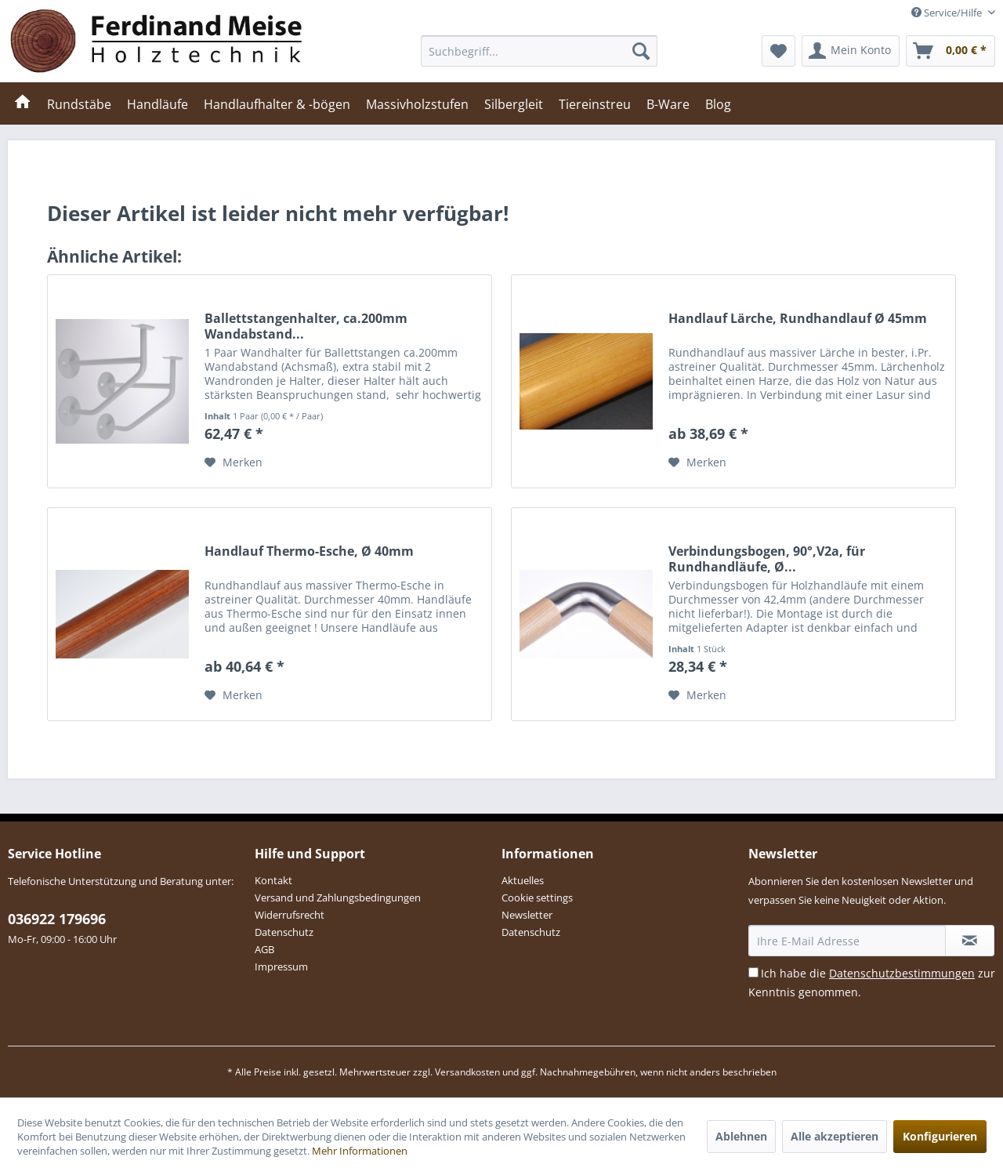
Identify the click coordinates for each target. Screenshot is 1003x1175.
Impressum (281, 966)
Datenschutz (284, 932)
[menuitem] (539, 51)
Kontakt (273, 880)
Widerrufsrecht (289, 915)
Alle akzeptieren (834, 1136)
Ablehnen (741, 1136)
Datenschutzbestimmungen (902, 973)
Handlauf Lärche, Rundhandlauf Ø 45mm (797, 318)
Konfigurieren (940, 1136)
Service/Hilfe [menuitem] (947, 12)
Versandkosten (467, 1072)
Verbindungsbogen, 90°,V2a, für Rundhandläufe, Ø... (766, 559)
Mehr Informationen (359, 1151)
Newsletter (527, 915)
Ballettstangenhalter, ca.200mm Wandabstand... (306, 326)
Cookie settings (537, 897)
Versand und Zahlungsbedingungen (338, 897)
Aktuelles (523, 880)
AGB (264, 949)
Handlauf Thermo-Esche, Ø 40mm (309, 551)
